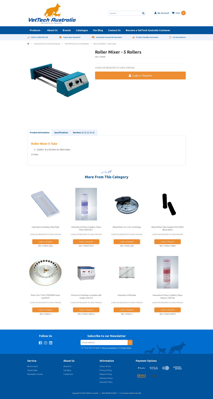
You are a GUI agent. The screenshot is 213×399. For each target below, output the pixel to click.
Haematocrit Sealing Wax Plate (45, 227)
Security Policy (106, 382)
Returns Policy (106, 374)
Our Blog (98, 30)
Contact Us (114, 30)
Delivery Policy (106, 378)
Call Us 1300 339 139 (37, 37)
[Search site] (143, 13)
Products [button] (35, 30)
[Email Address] (104, 342)
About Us (52, 30)
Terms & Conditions (109, 348)
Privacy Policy (126, 348)
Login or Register (140, 75)
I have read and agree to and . (107, 348)
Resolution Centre (35, 374)
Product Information (39, 132)
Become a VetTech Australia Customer (148, 30)
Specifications (61, 132)
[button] (161, 13)
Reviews (84, 132)
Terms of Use (105, 366)
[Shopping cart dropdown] (179, 13)
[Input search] (124, 13)
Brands (67, 30)
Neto (139, 393)
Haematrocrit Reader (127, 295)
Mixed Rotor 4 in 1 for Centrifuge (127, 227)
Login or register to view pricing (115, 67)
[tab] (39, 132)
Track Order (32, 370)
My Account (32, 366)
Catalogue (82, 30)
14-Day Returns (177, 37)
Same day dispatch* (70, 37)
